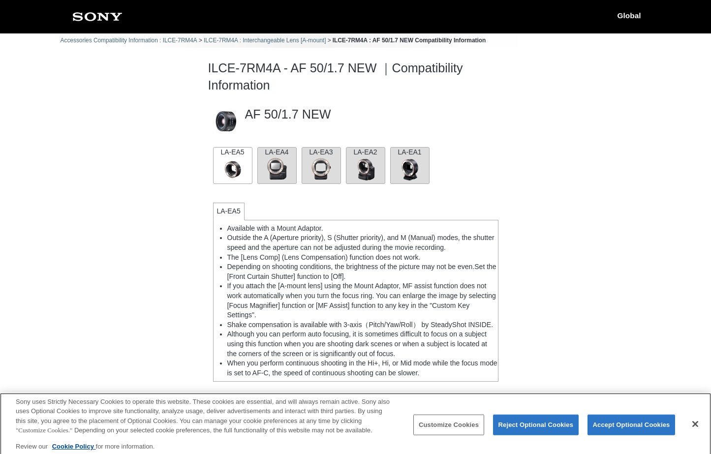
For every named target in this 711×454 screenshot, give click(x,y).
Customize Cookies (449, 430)
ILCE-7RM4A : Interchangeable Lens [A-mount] (265, 40)
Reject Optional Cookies (536, 430)
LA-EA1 (410, 164)
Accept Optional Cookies (631, 430)
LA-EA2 (365, 164)
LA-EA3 (321, 164)
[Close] (695, 429)
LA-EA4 (277, 164)
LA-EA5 (232, 164)
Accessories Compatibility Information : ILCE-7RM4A (129, 40)
